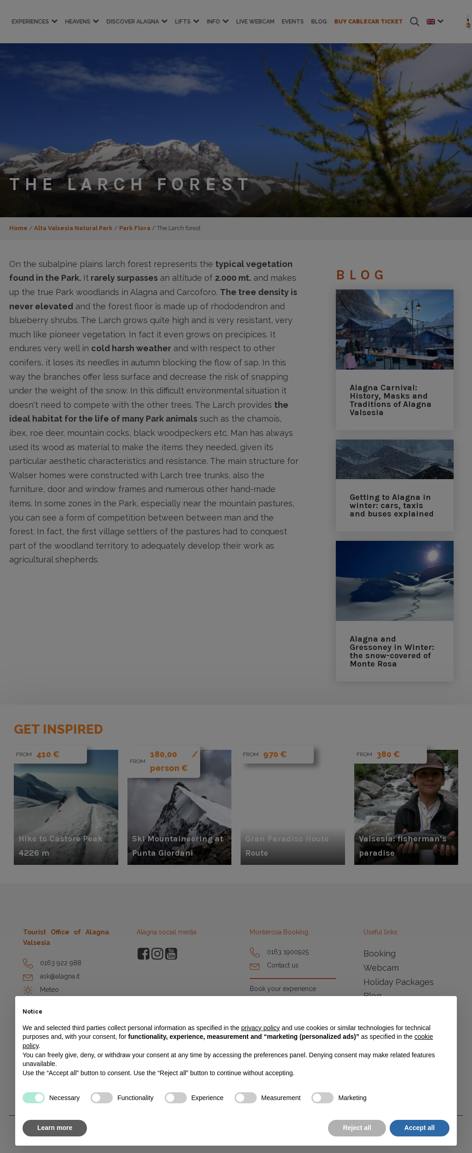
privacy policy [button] (260, 1027)
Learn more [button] (54, 1127)
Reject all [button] (357, 1127)
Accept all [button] (419, 1127)
